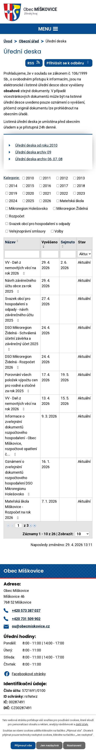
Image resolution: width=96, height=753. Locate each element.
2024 (13, 201)
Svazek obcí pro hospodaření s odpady (39, 223)
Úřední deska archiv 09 (33, 152)
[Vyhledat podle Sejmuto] (68, 254)
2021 (47, 193)
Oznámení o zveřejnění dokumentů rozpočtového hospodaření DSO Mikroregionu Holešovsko (19, 477)
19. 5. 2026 (65, 377)
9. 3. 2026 (49, 416)
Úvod (8, 41)
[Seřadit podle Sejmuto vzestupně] (63, 245)
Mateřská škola (72, 201)
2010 (30, 178)
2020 (30, 193)
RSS (34, 63)
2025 (30, 201)
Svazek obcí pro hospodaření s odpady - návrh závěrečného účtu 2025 (19, 309)
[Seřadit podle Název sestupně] (17, 242)
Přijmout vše (23, 745)
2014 (13, 186)
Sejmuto (68, 242)
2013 (81, 178)
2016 (47, 186)
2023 (81, 193)
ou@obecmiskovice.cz (27, 626)
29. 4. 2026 (46, 265)
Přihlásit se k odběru (68, 63)
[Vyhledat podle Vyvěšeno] (50, 254)
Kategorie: (12, 178)
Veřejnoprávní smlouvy (27, 231)
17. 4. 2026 (46, 377)
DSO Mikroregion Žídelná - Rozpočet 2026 (20, 361)
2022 (64, 193)
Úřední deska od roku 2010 (36, 145)
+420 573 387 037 (22, 610)
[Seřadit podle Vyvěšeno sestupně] (44, 247)
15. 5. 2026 (65, 401)
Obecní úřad (29, 41)
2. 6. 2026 (65, 265)
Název (10, 242)
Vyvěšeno (50, 242)
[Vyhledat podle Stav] (84, 253)
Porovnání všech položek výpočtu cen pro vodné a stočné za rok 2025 (21, 382)
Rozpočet (16, 216)
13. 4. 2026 (46, 401)
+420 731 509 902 (22, 619)
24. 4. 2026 (46, 330)
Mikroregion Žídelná (72, 208)
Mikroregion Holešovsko (28, 208)
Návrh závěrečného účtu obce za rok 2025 (20, 285)
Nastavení (74, 745)
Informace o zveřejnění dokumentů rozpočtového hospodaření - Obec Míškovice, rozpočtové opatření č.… (21, 435)
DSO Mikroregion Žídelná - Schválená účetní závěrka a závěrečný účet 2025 (21, 338)
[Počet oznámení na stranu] (82, 533)
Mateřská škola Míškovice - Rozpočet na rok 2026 (18, 509)
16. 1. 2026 (46, 464)
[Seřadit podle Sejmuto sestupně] (63, 247)
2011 (47, 178)
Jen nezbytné (49, 745)
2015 (30, 186)
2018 (81, 186)
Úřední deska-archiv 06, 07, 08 (38, 159)
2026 (47, 201)
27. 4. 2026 (46, 301)
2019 (13, 193)
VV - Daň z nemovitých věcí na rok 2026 (20, 267)
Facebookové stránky (25, 674)
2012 (64, 178)
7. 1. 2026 (49, 501)
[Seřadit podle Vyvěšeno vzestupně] (44, 245)
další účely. (82, 724)
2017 (64, 186)
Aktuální (84, 262)
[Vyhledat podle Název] (22, 254)
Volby (58, 231)
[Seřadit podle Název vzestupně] (17, 240)
